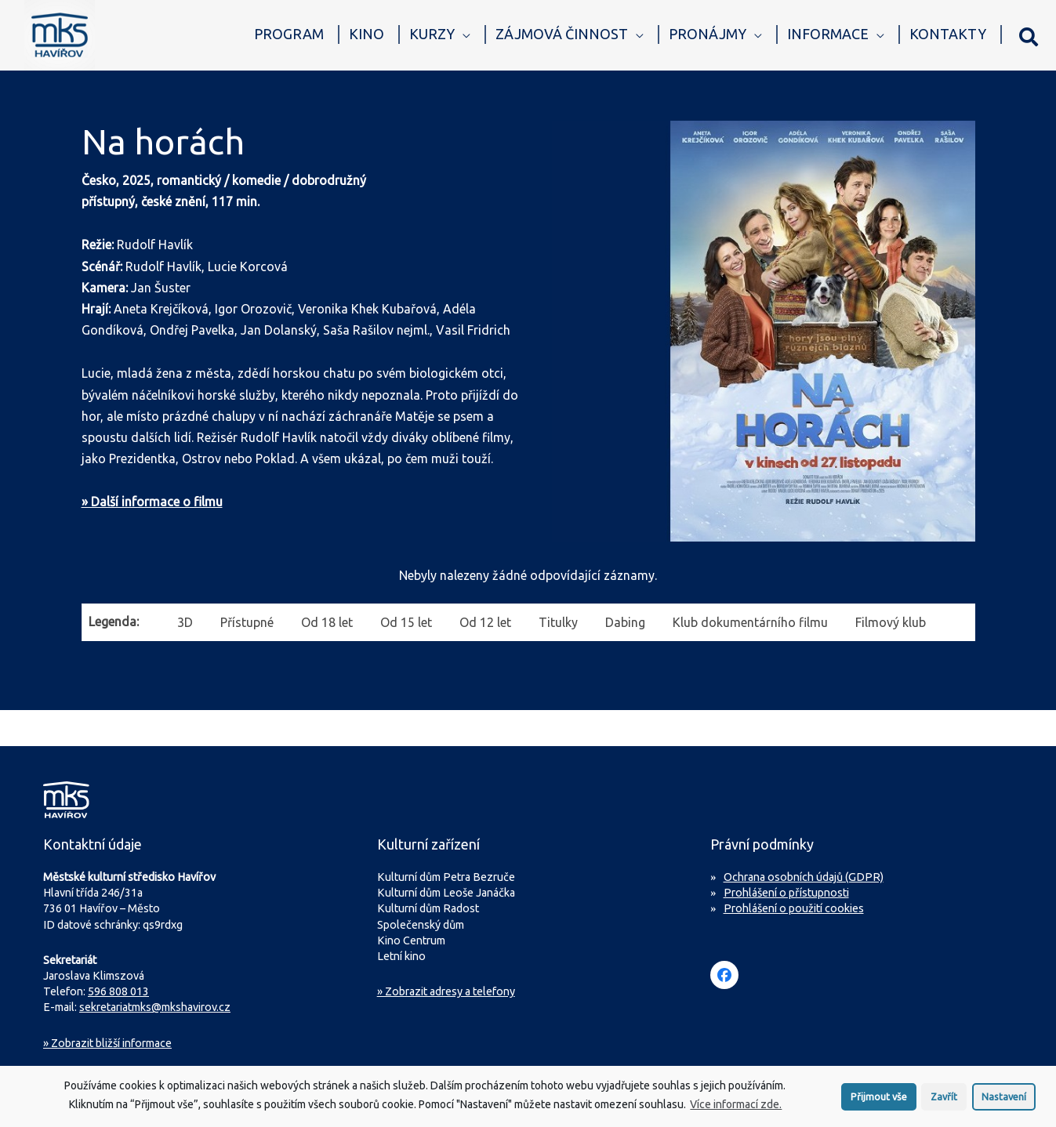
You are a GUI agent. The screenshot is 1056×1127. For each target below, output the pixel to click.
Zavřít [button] (944, 1098)
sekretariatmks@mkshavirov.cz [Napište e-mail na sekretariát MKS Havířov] (154, 1007)
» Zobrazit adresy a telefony (446, 991)
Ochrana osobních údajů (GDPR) (804, 877)
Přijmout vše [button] (879, 1098)
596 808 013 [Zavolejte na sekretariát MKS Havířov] (118, 991)
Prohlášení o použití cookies (794, 908)
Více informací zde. (736, 1107)
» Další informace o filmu (152, 502)
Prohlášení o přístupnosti (786, 892)
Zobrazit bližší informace (107, 1043)
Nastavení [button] (1004, 1098)
